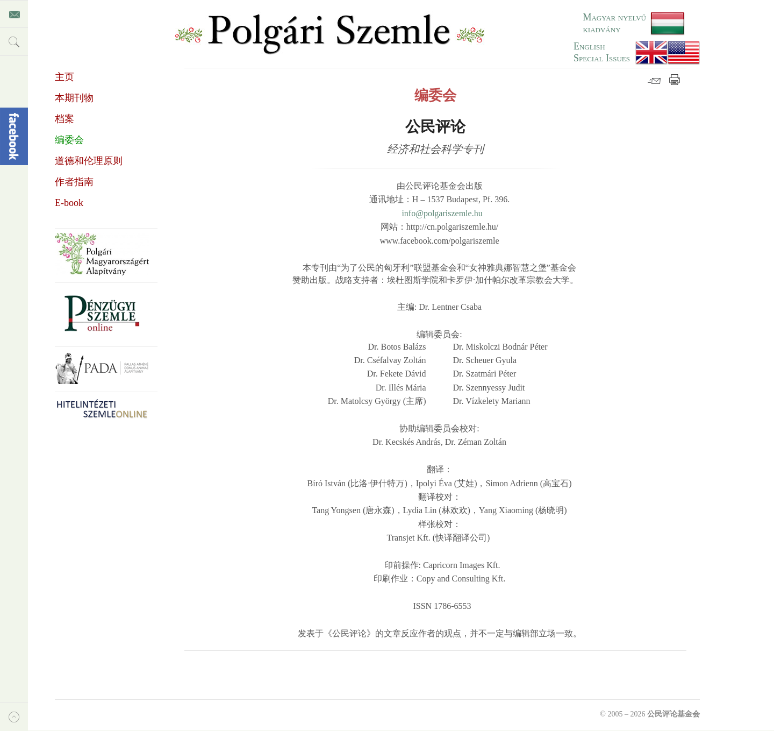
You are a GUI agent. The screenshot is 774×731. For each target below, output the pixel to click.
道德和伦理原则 (89, 160)
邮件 (654, 79)
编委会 (69, 139)
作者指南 (74, 181)
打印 (674, 79)
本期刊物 (74, 98)
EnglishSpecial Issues (602, 52)
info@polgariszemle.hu (442, 213)
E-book (69, 202)
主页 (64, 77)
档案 (64, 118)
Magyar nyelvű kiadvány (614, 23)
